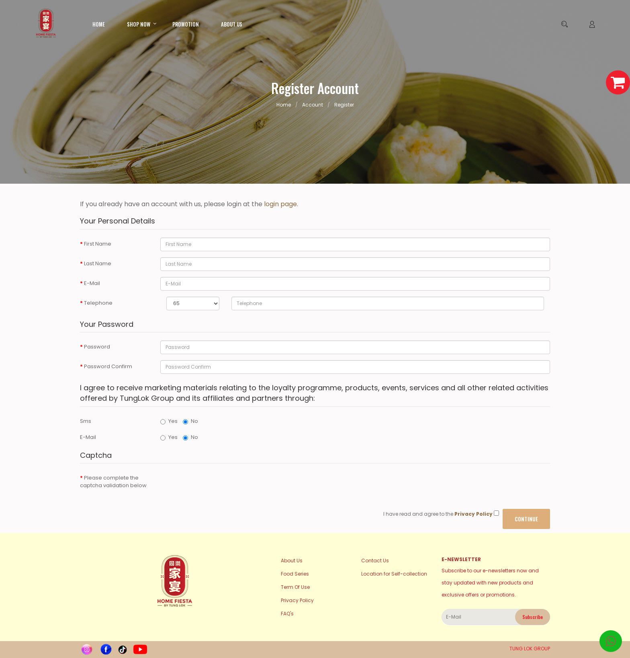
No (190, 421)
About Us (292, 560)
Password (97, 347)
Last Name (97, 263)
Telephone (98, 303)
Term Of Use (295, 587)
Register (344, 104)
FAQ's (287, 613)
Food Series (295, 573)
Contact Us (375, 560)
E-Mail (92, 283)
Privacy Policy (297, 600)
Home (283, 104)
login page (280, 204)
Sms (85, 421)
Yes (169, 421)
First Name (97, 244)
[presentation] (221, 487)
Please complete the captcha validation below (113, 481)
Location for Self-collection (394, 573)
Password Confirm (108, 366)
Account (312, 104)
